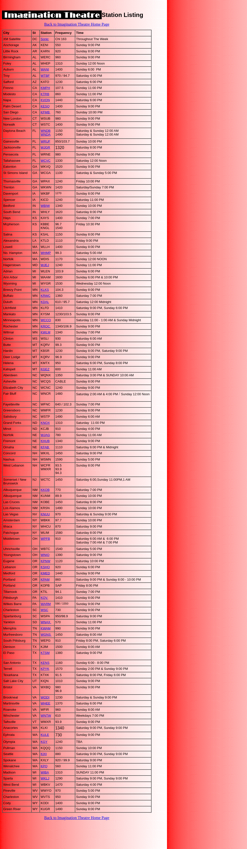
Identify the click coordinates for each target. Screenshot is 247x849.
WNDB (46, 131)
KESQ (45, 106)
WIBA (45, 772)
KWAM (46, 628)
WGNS (46, 634)
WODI (45, 697)
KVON (45, 100)
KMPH (45, 88)
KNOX (45, 423)
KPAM (45, 579)
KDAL (45, 302)
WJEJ (45, 265)
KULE (45, 735)
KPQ (44, 766)
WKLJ (45, 778)
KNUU (45, 514)
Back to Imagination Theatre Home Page (76, 24)
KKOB (45, 490)
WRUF (45, 141)
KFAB (45, 447)
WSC (44, 610)
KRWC (45, 296)
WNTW (46, 715)
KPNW (45, 561)
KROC (46, 326)
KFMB (46, 112)
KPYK (45, 669)
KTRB (45, 94)
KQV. (44, 598)
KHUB (45, 441)
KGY (44, 742)
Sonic (45, 39)
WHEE (45, 703)
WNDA (46, 134)
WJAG (45, 435)
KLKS (45, 290)
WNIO (45, 555)
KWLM (45, 332)
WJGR (45, 147)
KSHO (45, 567)
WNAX (46, 622)
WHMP (46, 253)
